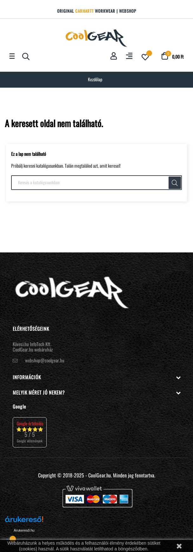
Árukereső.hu (24, 530)
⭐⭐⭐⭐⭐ (29, 432)
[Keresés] (96, 182)
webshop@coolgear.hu (44, 360)
